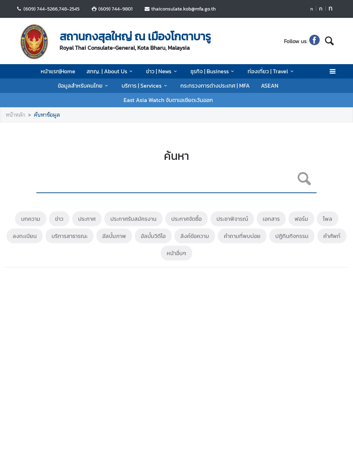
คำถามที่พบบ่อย (242, 236)
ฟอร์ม (301, 219)
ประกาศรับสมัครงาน (133, 219)
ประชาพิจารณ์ (232, 219)
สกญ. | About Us (110, 71)
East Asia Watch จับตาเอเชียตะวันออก (168, 100)
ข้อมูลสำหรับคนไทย (84, 85)
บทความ (30, 219)
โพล (327, 219)
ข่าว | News (162, 71)
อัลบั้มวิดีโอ (153, 236)
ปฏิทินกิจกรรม (292, 236)
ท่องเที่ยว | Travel (272, 71)
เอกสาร (271, 219)
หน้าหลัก (15, 114)
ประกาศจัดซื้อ (186, 219)
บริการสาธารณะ (69, 236)
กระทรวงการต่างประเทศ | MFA (215, 85)
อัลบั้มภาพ (114, 236)
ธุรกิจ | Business (213, 71)
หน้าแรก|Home (58, 71)
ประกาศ (87, 219)
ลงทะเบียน (25, 236)
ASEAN (269, 85)
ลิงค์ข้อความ (194, 236)
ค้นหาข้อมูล (47, 114)
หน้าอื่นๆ (176, 253)
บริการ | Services (145, 85)
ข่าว (59, 219)
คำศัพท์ (331, 236)
